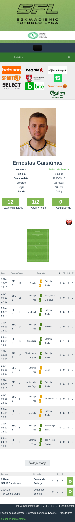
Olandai (32, 283)
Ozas (47, 370)
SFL (55, 506)
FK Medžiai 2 (30, 312)
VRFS (46, 506)
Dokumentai (67, 506)
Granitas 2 (31, 341)
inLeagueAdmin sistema (13, 519)
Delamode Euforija (59, 169)
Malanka (49, 326)
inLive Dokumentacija (27, 506)
